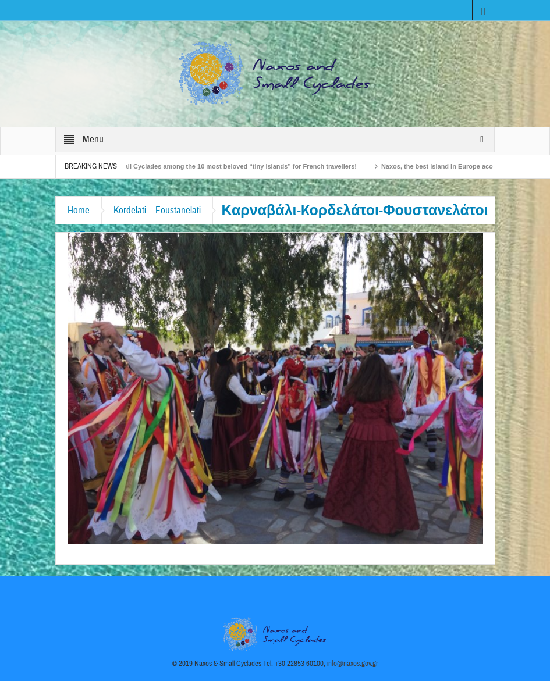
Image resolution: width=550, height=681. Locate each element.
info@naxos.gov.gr (352, 663)
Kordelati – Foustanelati (157, 210)
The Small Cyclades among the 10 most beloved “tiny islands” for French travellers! (232, 166)
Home (79, 210)
